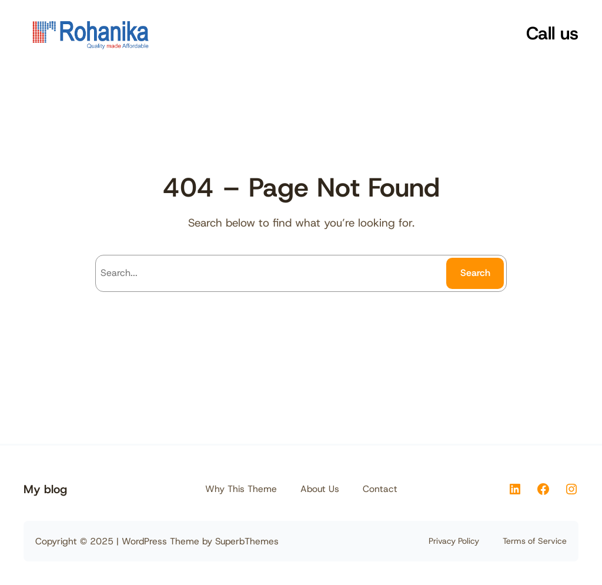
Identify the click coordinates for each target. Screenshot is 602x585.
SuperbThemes (247, 541)
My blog (45, 489)
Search (475, 273)
